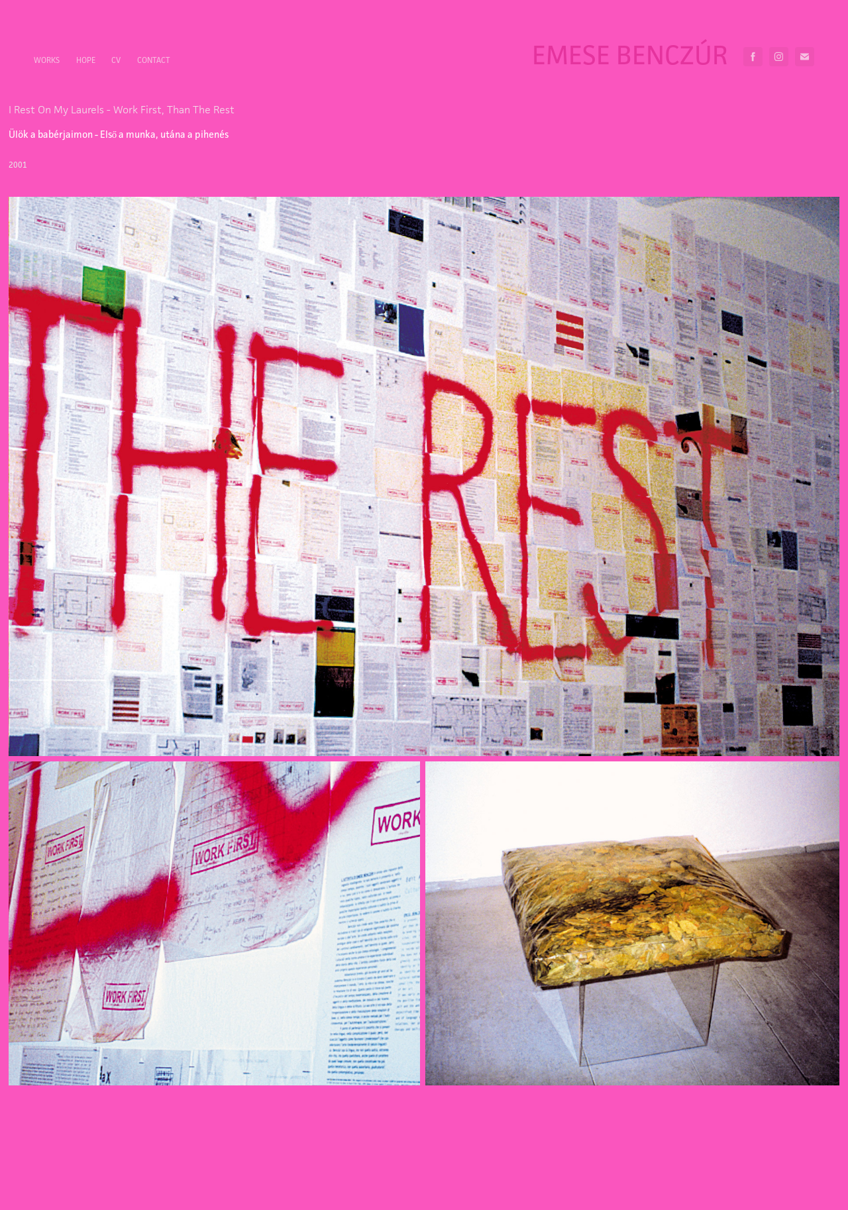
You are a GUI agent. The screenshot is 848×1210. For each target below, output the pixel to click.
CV (116, 60)
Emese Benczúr (630, 55)
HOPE (85, 60)
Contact (153, 60)
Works (47, 60)
